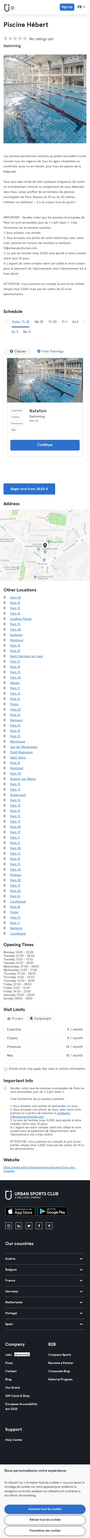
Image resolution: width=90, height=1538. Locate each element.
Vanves (14, 683)
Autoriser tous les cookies (45, 1509)
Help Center (13, 1440)
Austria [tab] (43, 1259)
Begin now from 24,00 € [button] (29, 489)
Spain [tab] (43, 1324)
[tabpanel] (45, 1042)
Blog (8, 1379)
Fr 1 (64, 322)
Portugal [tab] (43, 1313)
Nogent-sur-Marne (23, 779)
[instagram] (8, 1225)
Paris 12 (15, 699)
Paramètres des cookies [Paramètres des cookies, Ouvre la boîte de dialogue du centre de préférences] (45, 1530)
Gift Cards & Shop (17, 1396)
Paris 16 (15, 613)
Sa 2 (75, 322)
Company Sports (59, 1354)
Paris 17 (15, 661)
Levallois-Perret (21, 619)
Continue (45, 445)
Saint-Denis (18, 757)
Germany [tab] (43, 1291)
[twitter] (29, 1225)
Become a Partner (60, 1363)
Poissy (14, 704)
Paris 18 (15, 667)
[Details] (45, 380)
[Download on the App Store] (20, 1212)
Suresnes (16, 635)
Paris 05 (15, 848)
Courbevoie (18, 901)
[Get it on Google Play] (52, 1212)
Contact (11, 1371)
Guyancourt (18, 795)
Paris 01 (15, 651)
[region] (45, 1501)
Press (9, 1363)
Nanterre (16, 928)
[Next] (83, 322)
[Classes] (18, 351)
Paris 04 (15, 869)
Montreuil (16, 640)
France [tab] (43, 1280)
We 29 (39, 322)
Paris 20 (15, 677)
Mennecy (16, 720)
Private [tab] (15, 1018)
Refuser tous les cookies (45, 1519)
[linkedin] (18, 1225)
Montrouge (17, 741)
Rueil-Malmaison (21, 752)
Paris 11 (15, 837)
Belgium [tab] (43, 1269)
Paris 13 (15, 603)
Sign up (67, 7)
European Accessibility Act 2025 (21, 1407)
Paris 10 (15, 725)
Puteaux (15, 875)
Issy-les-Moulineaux (23, 747)
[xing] (49, 1225)
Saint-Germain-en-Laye (26, 656)
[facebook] (39, 1225)
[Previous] (6, 322)
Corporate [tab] (40, 1018)
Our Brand (12, 1387)
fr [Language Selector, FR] (81, 7)
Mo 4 (26, 332)
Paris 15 (15, 608)
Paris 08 (15, 629)
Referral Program (60, 1379)
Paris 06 (15, 597)
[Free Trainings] (50, 351)
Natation (38, 411)
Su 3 (15, 332)
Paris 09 (15, 773)
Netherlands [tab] (43, 1302)
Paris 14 (15, 715)
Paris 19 (15, 763)
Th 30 (53, 322)
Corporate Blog (59, 1371)
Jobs (8, 1354)
